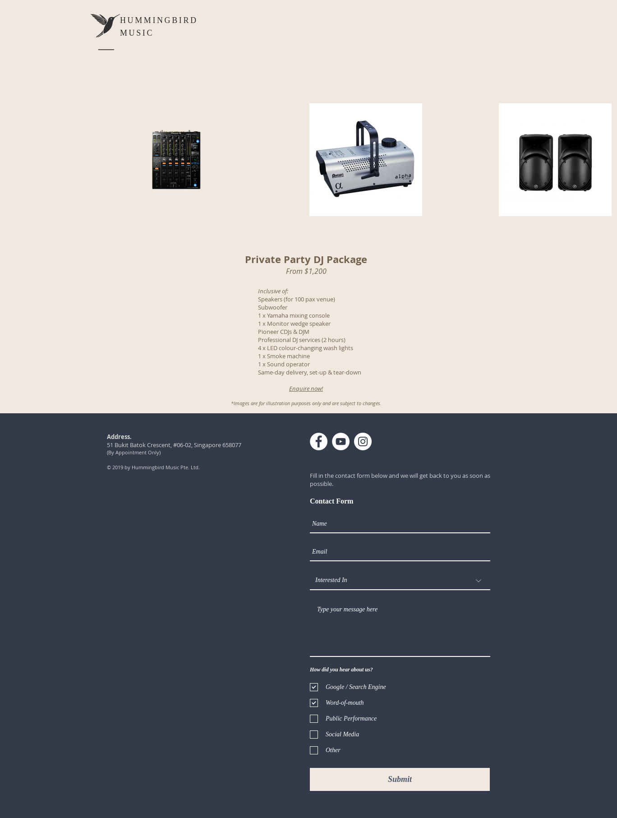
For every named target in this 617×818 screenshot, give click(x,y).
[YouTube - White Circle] (341, 441)
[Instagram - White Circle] (363, 441)
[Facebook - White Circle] (318, 441)
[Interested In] (400, 580)
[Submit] (400, 779)
